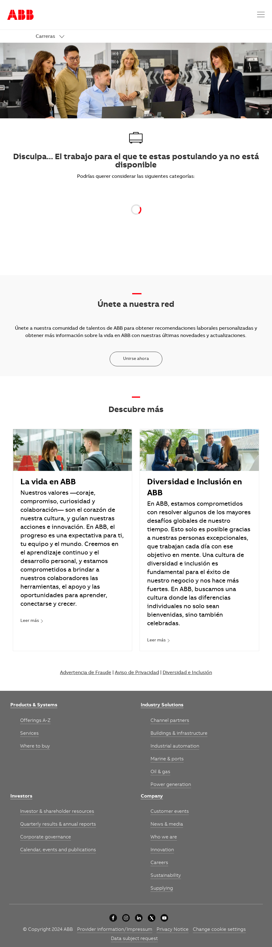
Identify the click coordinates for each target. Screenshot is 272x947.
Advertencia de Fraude (85, 672)
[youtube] (164, 918)
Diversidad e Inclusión (187, 672)
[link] (50, 36)
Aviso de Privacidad (137, 672)
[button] (261, 14)
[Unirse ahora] (136, 359)
